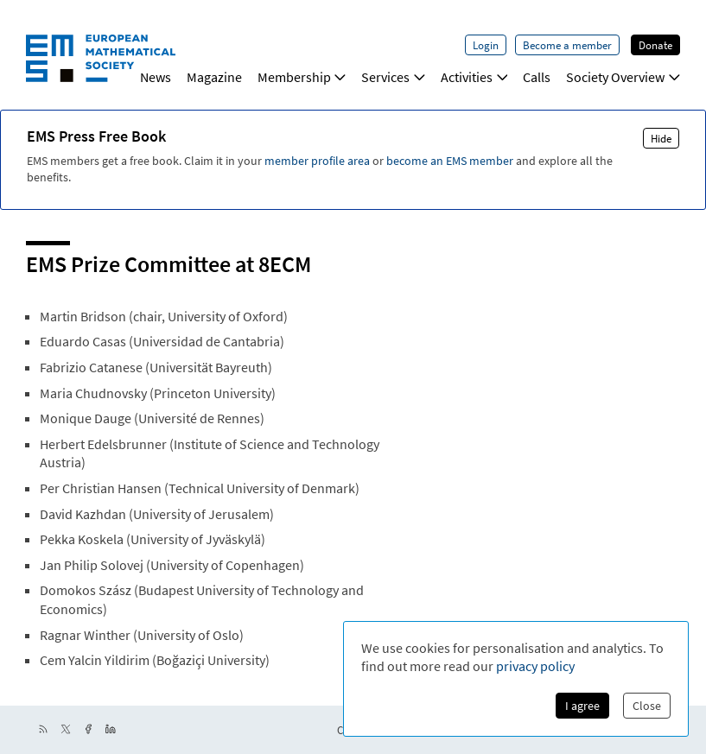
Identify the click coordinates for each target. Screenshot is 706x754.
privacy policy (535, 666)
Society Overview (623, 77)
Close (647, 705)
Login (486, 45)
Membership (302, 77)
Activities (474, 77)
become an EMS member (449, 160)
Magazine (214, 77)
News (155, 77)
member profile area (317, 160)
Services (393, 77)
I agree (582, 705)
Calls (536, 77)
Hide (661, 138)
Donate (655, 45)
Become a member (567, 45)
